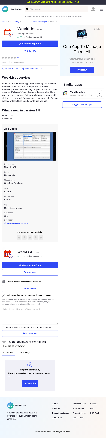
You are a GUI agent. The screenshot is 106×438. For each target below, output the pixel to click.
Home (4, 22)
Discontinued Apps (60, 413)
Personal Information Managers (34, 22)
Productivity (14, 22)
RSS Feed (94, 413)
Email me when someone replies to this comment (29, 328)
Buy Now (30, 50)
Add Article (57, 418)
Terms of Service (79, 404)
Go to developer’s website (16, 223)
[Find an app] (27, 9)
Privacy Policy (78, 408)
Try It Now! (82, 69)
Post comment (30, 333)
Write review (30, 288)
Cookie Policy (78, 418)
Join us (75, 2)
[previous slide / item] (6, 146)
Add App (56, 408)
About (54, 404)
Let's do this (30, 383)
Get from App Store (30, 43)
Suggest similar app (82, 104)
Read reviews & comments (13, 62)
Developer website (32, 69)
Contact (93, 404)
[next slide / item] (54, 146)
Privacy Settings (79, 413)
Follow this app (10, 69)
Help (92, 408)
